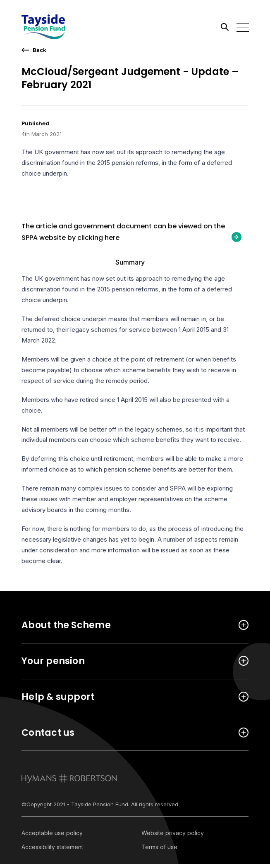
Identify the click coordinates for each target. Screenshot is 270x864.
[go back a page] (34, 50)
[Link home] (59, 26)
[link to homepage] (69, 778)
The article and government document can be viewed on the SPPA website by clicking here (123, 232)
